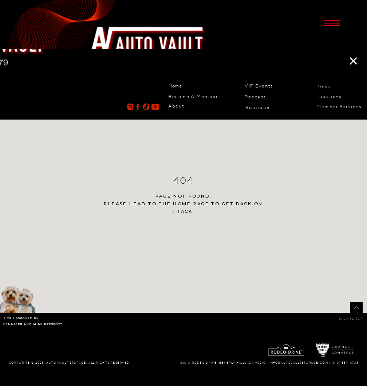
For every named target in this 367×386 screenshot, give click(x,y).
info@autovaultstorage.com (298, 362)
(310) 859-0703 (345, 362)
